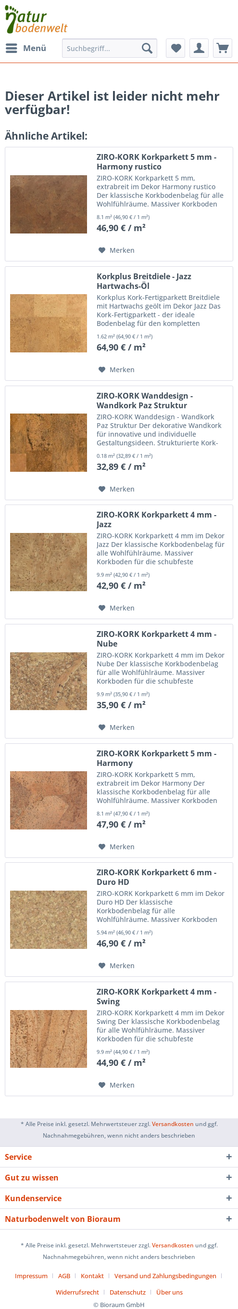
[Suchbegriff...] (109, 48)
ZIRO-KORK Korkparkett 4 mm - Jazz (156, 519)
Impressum (31, 1275)
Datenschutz (128, 1292)
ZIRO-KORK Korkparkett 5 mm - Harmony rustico (156, 161)
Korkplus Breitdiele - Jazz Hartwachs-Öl (144, 281)
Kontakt (92, 1275)
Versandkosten (173, 1124)
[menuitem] (25, 48)
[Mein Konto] (199, 48)
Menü (26, 46)
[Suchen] (147, 48)
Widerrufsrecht (77, 1292)
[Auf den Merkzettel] (117, 250)
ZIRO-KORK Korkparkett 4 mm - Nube (156, 638)
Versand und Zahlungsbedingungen (165, 1275)
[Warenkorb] (222, 48)
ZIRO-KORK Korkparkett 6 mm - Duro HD (156, 877)
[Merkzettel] (175, 48)
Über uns (169, 1292)
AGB (64, 1275)
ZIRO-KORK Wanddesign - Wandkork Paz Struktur (145, 400)
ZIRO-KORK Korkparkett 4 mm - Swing (156, 996)
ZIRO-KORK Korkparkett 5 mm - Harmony (156, 758)
